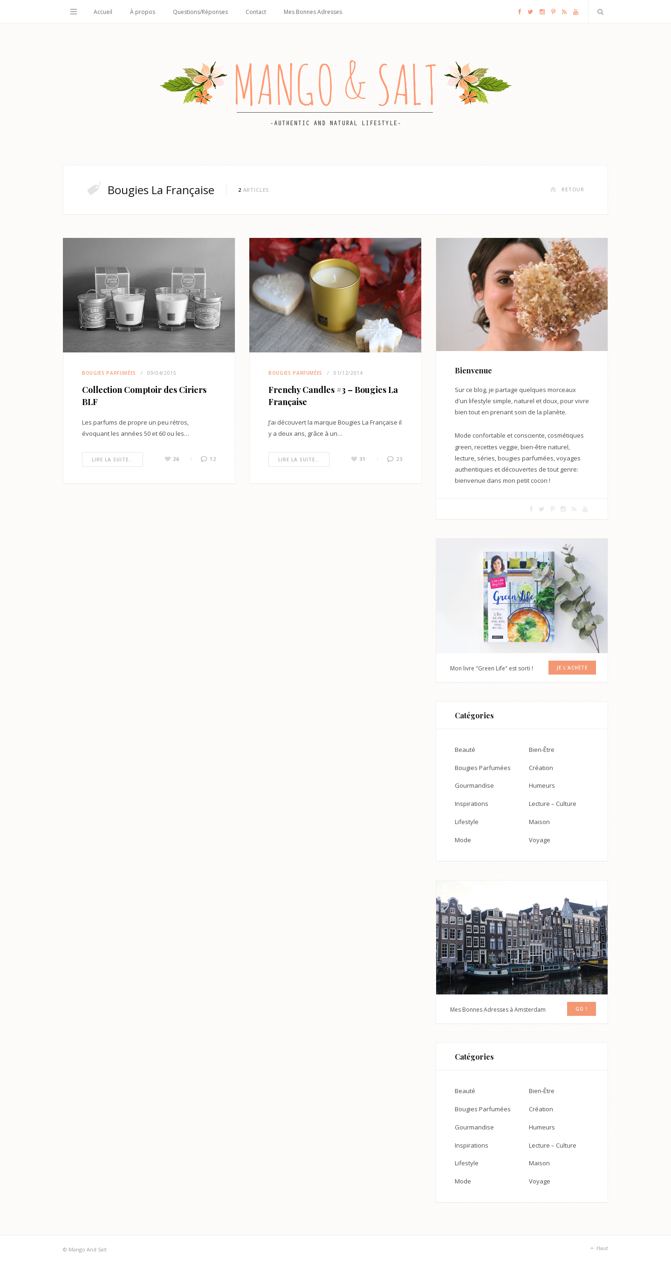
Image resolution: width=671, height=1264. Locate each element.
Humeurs (542, 785)
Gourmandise (474, 785)
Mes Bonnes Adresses (313, 12)
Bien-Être (542, 749)
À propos (142, 12)
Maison (539, 822)
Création (541, 768)
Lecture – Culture (552, 803)
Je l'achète (572, 667)
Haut (598, 1248)
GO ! (581, 1009)
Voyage (539, 840)
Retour (567, 189)
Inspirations (471, 803)
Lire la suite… (112, 459)
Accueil (103, 12)
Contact (256, 12)
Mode (463, 840)
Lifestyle (467, 822)
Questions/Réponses (200, 12)
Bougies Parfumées (109, 373)
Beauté (465, 749)
